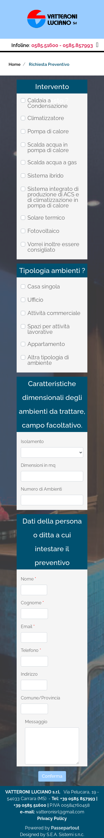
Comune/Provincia (40, 698)
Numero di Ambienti (41, 489)
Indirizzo (29, 674)
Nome (28, 579)
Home (15, 64)
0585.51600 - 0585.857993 (62, 45)
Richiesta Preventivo (49, 64)
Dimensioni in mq (38, 465)
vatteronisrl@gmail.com (60, 811)
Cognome (32, 602)
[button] (52, 776)
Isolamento (32, 441)
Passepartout (65, 828)
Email (28, 626)
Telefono (31, 650)
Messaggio (36, 721)
